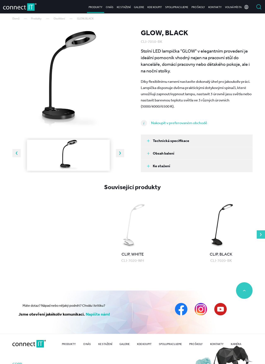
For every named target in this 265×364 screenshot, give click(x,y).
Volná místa (233, 6)
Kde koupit (154, 6)
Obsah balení (160, 153)
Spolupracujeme (176, 6)
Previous (16, 153)
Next (120, 153)
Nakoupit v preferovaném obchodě (179, 122)
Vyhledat (259, 6)
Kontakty (215, 6)
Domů (15, 18)
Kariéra (236, 344)
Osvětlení (59, 18)
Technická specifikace (168, 140)
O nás (109, 6)
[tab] (197, 141)
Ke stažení (124, 6)
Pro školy (198, 6)
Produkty (95, 6)
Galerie (139, 6)
